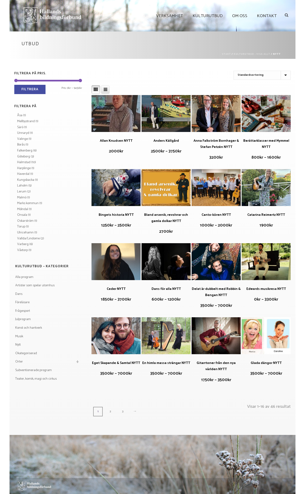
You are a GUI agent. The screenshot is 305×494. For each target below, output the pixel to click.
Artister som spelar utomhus (35, 285)
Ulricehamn (25, 232)
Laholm (22, 185)
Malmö (21, 197)
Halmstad (23, 162)
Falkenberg (24, 150)
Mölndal (22, 209)
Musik (19, 336)
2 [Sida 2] (110, 411)
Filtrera (29, 89)
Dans (18, 294)
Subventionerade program (33, 370)
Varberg (23, 244)
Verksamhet (169, 16)
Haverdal (23, 174)
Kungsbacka (25, 180)
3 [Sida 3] (122, 411)
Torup (21, 226)
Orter (19, 361)
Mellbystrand (26, 121)
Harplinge (24, 168)
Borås (21, 144)
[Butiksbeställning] (262, 75)
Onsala (22, 215)
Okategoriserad (26, 353)
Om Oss (239, 16)
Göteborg (23, 156)
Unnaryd (23, 133)
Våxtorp (22, 250)
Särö (20, 127)
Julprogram (23, 319)
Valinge (22, 139)
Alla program (24, 277)
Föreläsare (22, 302)
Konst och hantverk (28, 328)
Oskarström (25, 221)
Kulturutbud (208, 16)
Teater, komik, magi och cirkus (36, 379)
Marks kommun (28, 203)
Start (226, 54)
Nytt (18, 345)
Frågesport (22, 311)
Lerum (21, 191)
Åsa (19, 115)
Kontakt (267, 16)
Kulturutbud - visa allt (252, 54)
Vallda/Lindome (28, 238)
